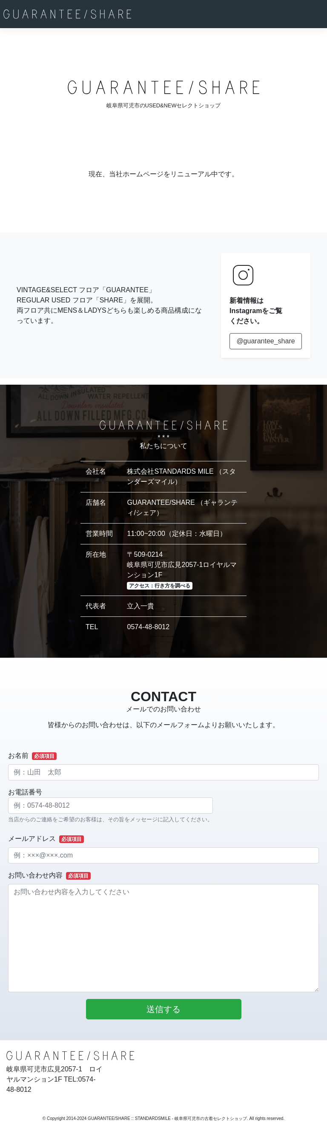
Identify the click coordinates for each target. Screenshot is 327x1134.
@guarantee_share (265, 341)
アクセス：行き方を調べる (159, 586)
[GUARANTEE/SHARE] (67, 14)
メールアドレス (46, 839)
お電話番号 (110, 806)
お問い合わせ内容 (49, 876)
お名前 (32, 756)
